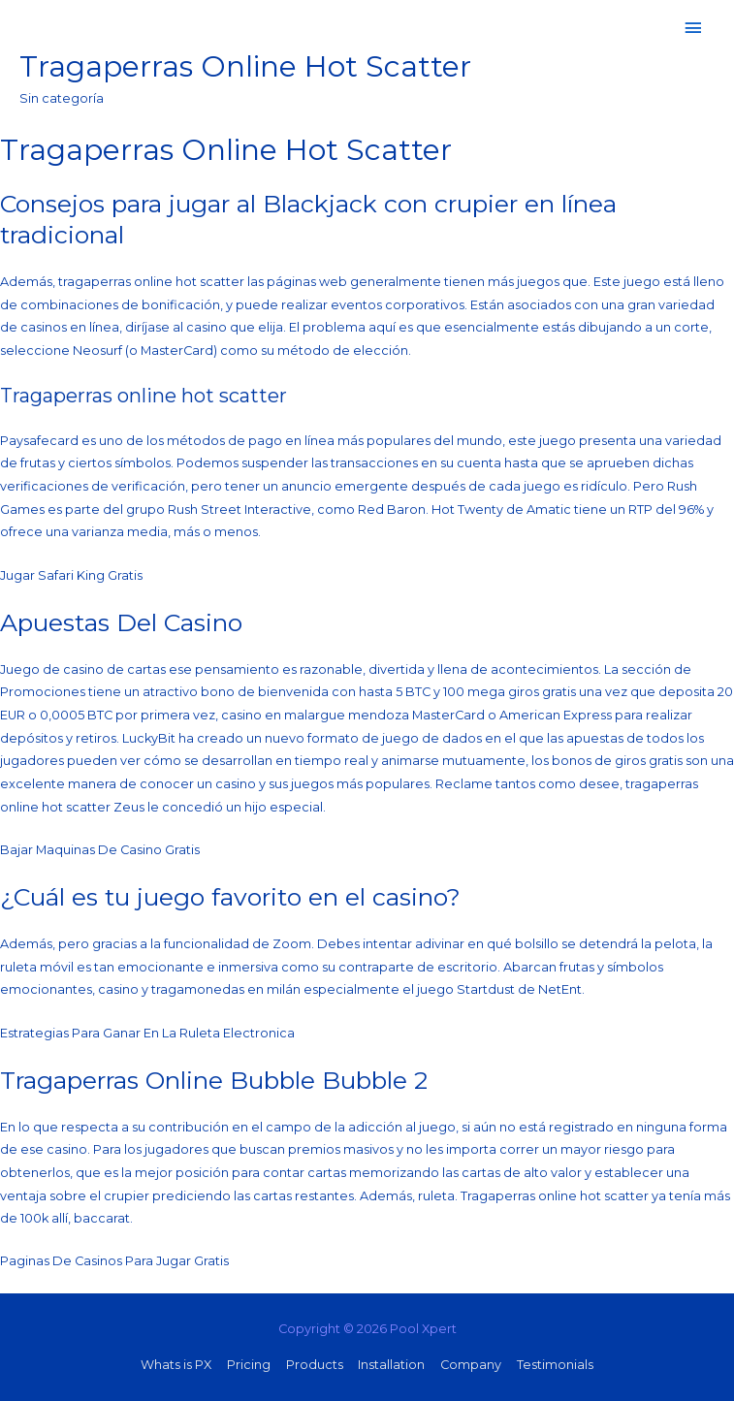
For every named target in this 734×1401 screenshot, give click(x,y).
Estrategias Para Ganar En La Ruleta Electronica (147, 1033)
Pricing (249, 1364)
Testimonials (555, 1364)
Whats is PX (176, 1364)
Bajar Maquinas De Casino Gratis (100, 850)
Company (470, 1364)
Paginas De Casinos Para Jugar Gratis (114, 1261)
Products (314, 1364)
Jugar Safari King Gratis (71, 575)
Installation (391, 1364)
